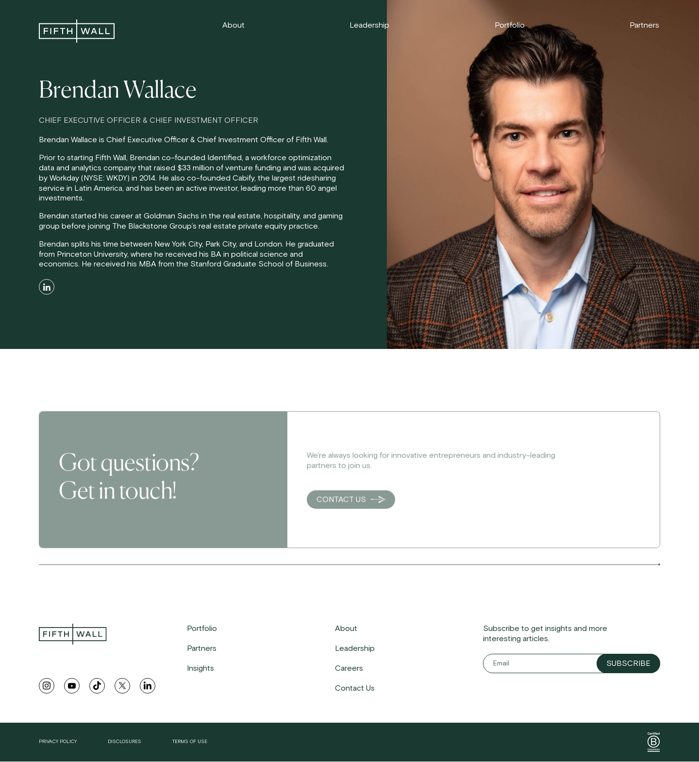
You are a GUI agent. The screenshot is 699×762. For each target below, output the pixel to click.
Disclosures (124, 741)
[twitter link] (122, 686)
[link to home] (77, 31)
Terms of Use (189, 741)
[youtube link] (72, 686)
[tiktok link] (97, 686)
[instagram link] (46, 686)
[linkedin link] (147, 686)
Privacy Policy (58, 741)
